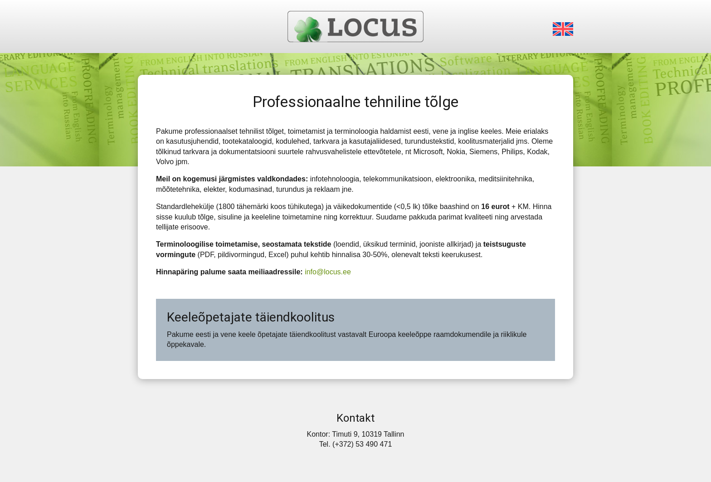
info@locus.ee (328, 272)
